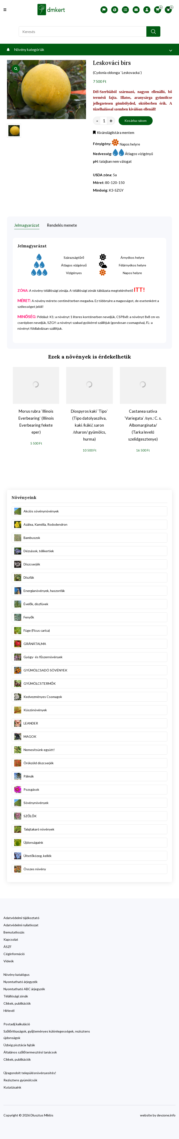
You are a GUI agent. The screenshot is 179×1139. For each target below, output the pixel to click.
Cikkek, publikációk (17, 1002)
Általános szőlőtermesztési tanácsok (30, 1051)
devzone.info (166, 1114)
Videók (8, 960)
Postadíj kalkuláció (16, 1023)
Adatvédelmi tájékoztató (21, 916)
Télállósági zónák (15, 995)
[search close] (165, 8)
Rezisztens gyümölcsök (20, 1079)
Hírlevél (8, 1009)
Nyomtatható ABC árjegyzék (24, 988)
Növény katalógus (16, 973)
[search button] (153, 31)
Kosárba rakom (135, 121)
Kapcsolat (10, 938)
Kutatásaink (12, 1086)
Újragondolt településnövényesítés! (29, 1071)
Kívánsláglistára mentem (115, 133)
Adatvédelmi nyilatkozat (20, 924)
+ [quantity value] (111, 121)
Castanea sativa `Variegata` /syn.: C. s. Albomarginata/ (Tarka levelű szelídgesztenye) (143, 423)
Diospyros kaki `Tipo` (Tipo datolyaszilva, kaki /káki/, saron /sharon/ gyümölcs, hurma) (89, 423)
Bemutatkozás (13, 931)
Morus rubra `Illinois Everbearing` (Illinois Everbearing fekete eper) (36, 420)
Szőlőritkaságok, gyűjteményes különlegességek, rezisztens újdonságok (46, 1033)
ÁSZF (7, 945)
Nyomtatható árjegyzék (20, 980)
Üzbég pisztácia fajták (19, 1044)
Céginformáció (14, 952)
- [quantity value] (97, 121)
